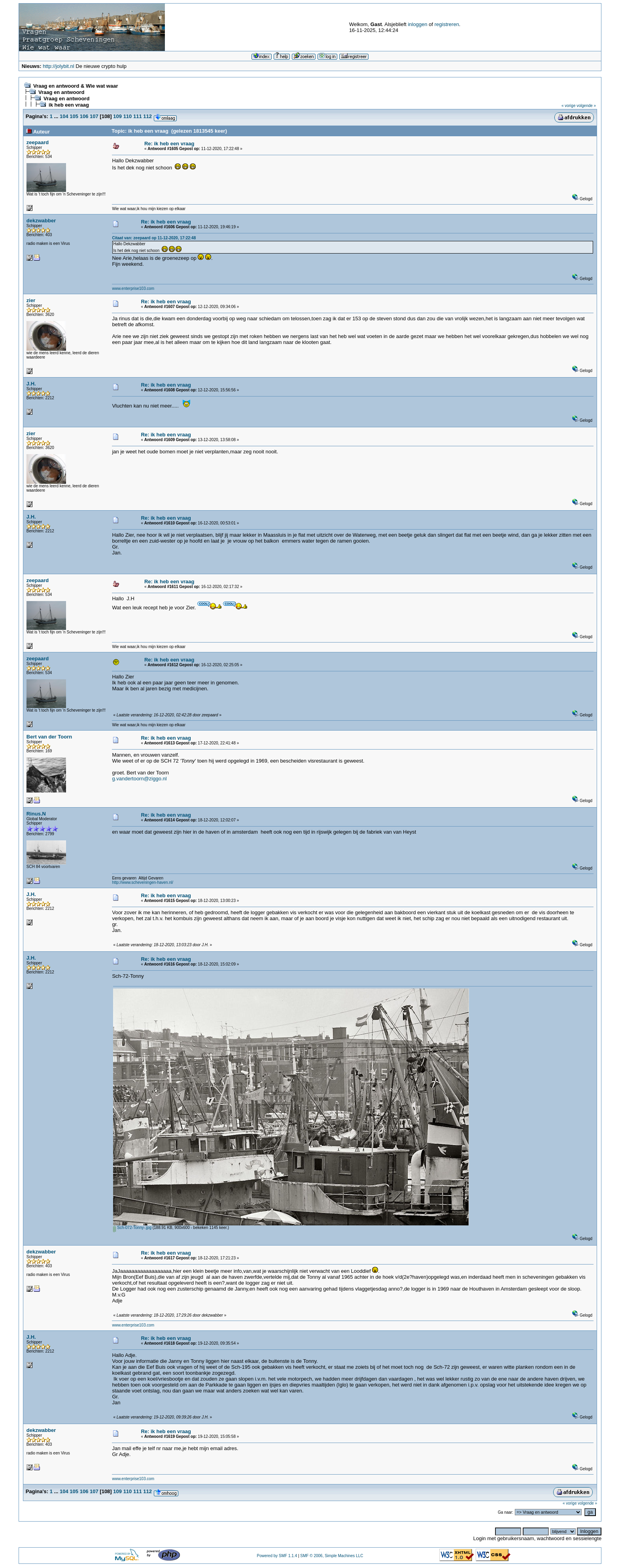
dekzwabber (41, 221)
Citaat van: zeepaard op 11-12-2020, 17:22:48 (154, 238)
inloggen (417, 24)
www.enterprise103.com (133, 288)
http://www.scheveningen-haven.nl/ (142, 882)
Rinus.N (36, 814)
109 (117, 116)
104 (64, 116)
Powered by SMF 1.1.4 (277, 1556)
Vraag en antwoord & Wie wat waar (75, 86)
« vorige (568, 105)
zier (30, 300)
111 (137, 116)
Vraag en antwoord (61, 92)
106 (84, 116)
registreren (447, 24)
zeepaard (37, 142)
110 (127, 116)
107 (94, 116)
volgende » (586, 105)
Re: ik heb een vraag (169, 144)
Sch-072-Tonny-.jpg (132, 1227)
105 (74, 116)
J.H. (31, 384)
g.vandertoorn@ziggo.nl (139, 779)
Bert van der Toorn (49, 737)
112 (147, 116)
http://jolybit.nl (58, 66)
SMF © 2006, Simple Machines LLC (331, 1556)
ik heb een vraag (69, 105)
